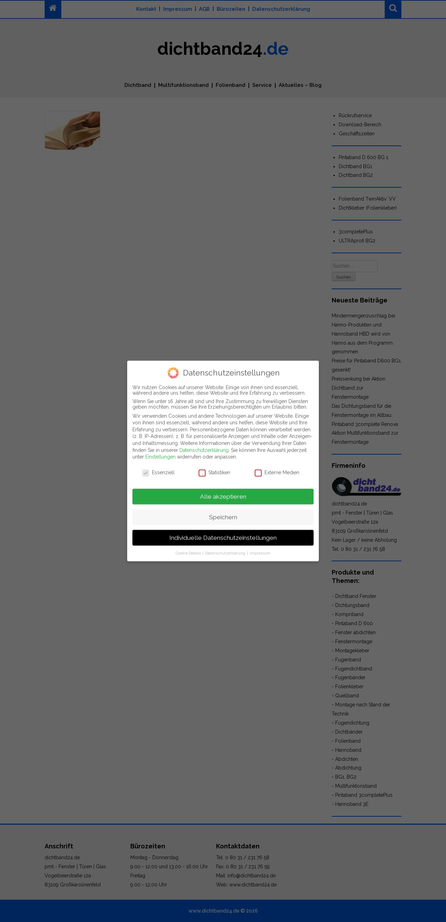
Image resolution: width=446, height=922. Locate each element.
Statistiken (214, 466)
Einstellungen (160, 451)
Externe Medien (277, 466)
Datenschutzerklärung (204, 444)
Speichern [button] (223, 511)
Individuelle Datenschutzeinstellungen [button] (223, 531)
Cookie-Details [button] (189, 547)
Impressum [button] (260, 547)
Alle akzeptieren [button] (223, 490)
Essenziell (158, 466)
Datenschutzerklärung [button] (225, 547)
